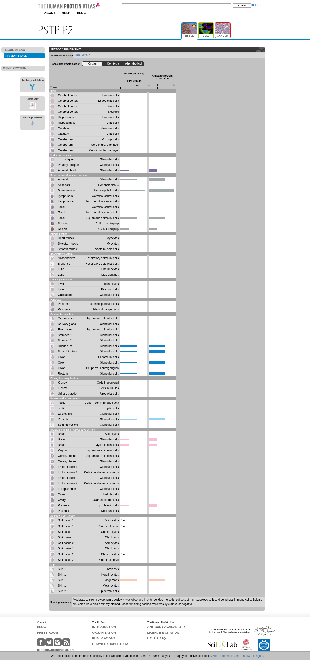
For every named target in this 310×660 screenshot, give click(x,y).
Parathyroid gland (69, 165)
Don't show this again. (250, 656)
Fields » (256, 5)
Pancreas (64, 304)
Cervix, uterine (67, 456)
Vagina (62, 450)
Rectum (63, 373)
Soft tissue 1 (66, 520)
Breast (62, 434)
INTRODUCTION (104, 627)
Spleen (62, 223)
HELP (66, 13)
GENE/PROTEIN (14, 68)
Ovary (62, 494)
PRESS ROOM (47, 632)
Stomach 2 (65, 340)
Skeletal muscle (68, 243)
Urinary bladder (68, 393)
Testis (61, 402)
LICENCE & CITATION (163, 632)
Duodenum (65, 346)
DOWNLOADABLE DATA (110, 644)
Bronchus (64, 263)
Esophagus (65, 329)
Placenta (63, 505)
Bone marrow (66, 190)
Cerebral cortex (68, 95)
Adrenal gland (67, 170)
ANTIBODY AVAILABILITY (166, 627)
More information (223, 656)
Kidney (62, 382)
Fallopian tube (67, 489)
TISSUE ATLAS (14, 50)
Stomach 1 (65, 335)
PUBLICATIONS (103, 638)
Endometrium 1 (67, 467)
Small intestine (67, 351)
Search (242, 5)
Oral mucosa (66, 318)
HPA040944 (82, 55)
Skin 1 (62, 569)
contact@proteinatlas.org (56, 650)
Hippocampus (66, 117)
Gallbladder (65, 294)
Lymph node (66, 196)
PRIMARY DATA (16, 55)
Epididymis (65, 413)
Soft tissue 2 (66, 543)
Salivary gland (67, 324)
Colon (61, 357)
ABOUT (49, 13)
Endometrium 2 (67, 478)
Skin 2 (62, 591)
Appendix (64, 179)
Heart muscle (66, 238)
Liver (61, 283)
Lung (61, 269)
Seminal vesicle (68, 424)
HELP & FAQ (156, 638)
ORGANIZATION (104, 632)
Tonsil (61, 207)
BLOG (81, 13)
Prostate (63, 419)
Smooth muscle (68, 249)
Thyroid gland (66, 159)
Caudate (63, 128)
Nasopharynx (66, 258)
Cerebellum (65, 139)
